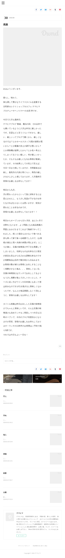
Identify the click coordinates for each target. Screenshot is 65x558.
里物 (5, 454)
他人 (5, 435)
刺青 (5, 474)
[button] (3, 3)
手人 (5, 396)
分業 (5, 493)
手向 (5, 416)
